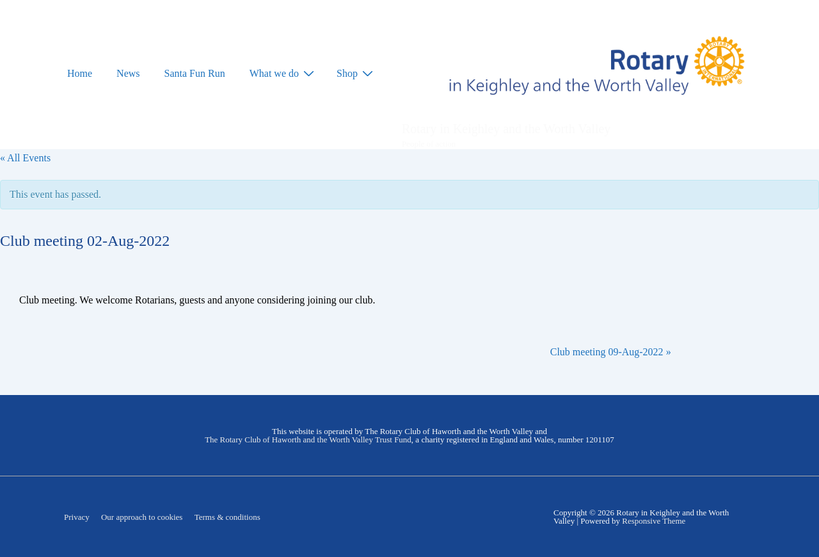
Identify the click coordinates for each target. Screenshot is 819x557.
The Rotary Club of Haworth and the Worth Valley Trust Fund (308, 439)
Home (79, 73)
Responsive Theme (653, 521)
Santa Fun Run (194, 73)
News (127, 73)
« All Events (25, 157)
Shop (356, 73)
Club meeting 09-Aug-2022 (610, 351)
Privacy (77, 517)
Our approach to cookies (141, 517)
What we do (283, 73)
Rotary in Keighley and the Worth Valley (506, 129)
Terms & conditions (227, 517)
